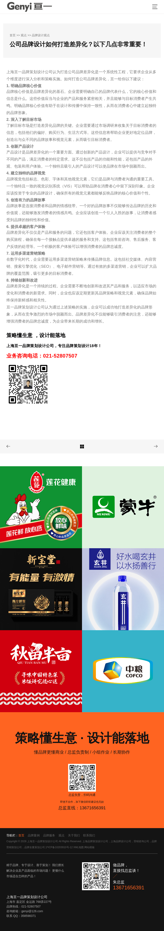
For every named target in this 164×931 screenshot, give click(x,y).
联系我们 (89, 835)
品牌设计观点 (41, 35)
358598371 (28, 916)
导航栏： (12, 835)
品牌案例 (34, 835)
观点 (24, 35)
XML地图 (78, 847)
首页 (13, 35)
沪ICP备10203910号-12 (59, 847)
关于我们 (74, 835)
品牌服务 (49, 835)
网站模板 (89, 847)
